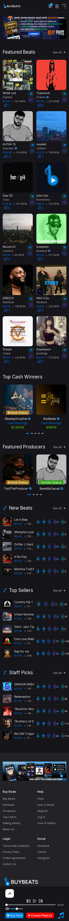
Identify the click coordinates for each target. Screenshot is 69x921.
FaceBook (43, 845)
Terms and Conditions (16, 845)
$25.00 (18, 535)
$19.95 (18, 642)
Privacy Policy (11, 851)
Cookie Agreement (14, 857)
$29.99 (18, 712)
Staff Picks (21, 672)
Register (42, 810)
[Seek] (30, 905)
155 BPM (52, 203)
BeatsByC (10, 148)
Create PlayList (40, 915)
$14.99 (18, 724)
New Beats (20, 507)
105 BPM (31, 572)
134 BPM (31, 630)
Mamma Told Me (25, 568)
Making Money (11, 822)
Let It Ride (21, 519)
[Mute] (7, 909)
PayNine (7, 97)
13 (7, 157)
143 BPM (31, 700)
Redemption (22, 696)
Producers (9, 810)
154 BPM (20, 152)
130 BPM (31, 560)
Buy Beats (9, 798)
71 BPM (30, 737)
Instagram (43, 857)
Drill (27, 655)
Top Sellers (21, 589)
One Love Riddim (25, 638)
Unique (7, 353)
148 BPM (18, 306)
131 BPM (20, 203)
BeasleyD (43, 250)
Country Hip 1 (23, 601)
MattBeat (8, 302)
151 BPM (52, 255)
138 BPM (52, 152)
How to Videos (46, 822)
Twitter (42, 851)
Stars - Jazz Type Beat (29, 626)
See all (59, 52)
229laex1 (41, 148)
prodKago (42, 353)
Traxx (6, 199)
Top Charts (9, 816)
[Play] (34, 901)
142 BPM (18, 357)
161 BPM (18, 101)
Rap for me (21, 651)
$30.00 (18, 572)
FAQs (40, 798)
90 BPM (18, 255)
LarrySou (8, 250)
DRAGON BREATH (26, 684)
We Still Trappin (25, 733)
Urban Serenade (25, 614)
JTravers (42, 97)
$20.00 (18, 605)
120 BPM (52, 306)
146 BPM (31, 712)
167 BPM (52, 101)
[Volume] (17, 908)
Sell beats (9, 804)
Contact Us (9, 863)
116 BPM (31, 548)
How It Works (45, 804)
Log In (41, 816)
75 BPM (30, 605)
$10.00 (18, 617)
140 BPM (31, 617)
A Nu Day (20, 556)
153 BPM (52, 357)
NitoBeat (41, 302)
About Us (8, 828)
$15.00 (18, 523)
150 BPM (31, 523)
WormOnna (43, 199)
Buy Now (14, 915)
